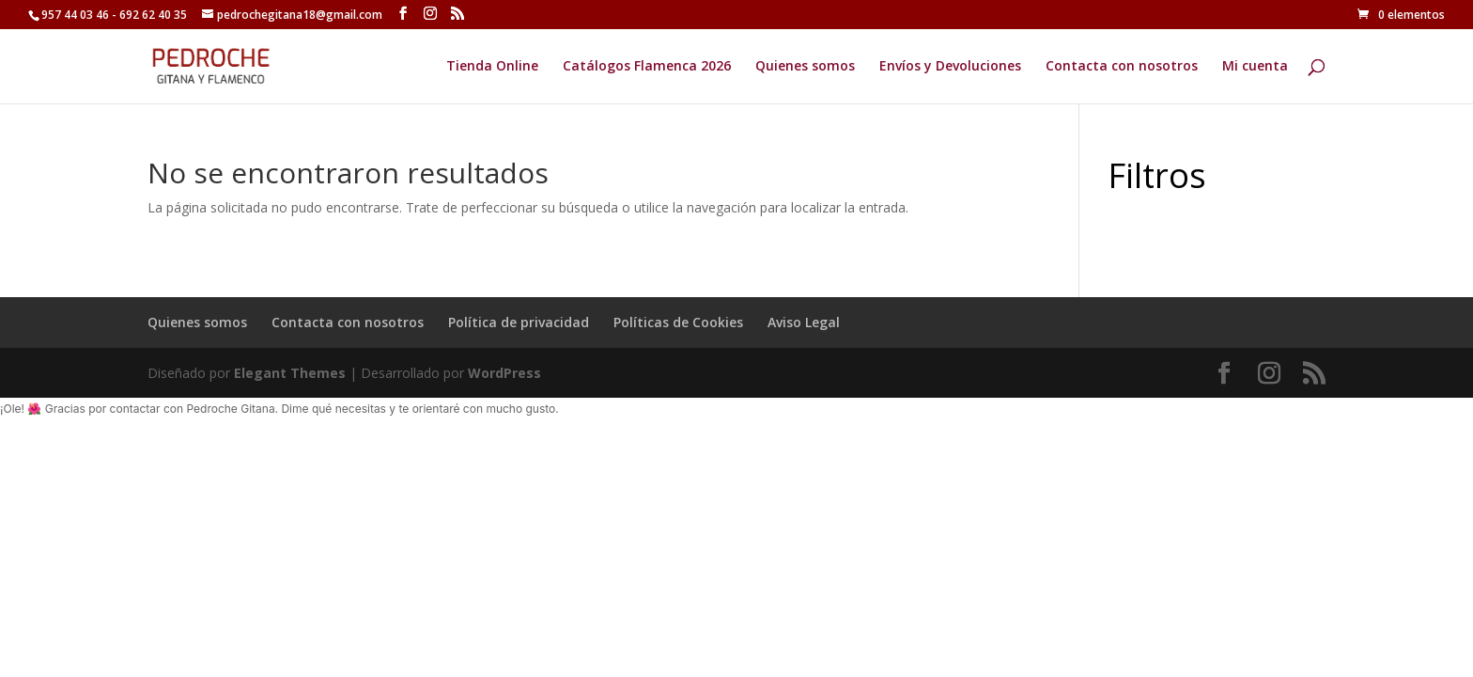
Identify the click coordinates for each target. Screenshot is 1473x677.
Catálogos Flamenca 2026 (647, 66)
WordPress (504, 373)
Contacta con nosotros (1122, 66)
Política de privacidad (518, 322)
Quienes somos (805, 66)
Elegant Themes (290, 373)
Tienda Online (492, 66)
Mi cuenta (1255, 66)
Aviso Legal (804, 322)
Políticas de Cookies (678, 322)
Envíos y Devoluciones (950, 66)
